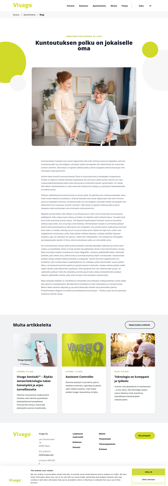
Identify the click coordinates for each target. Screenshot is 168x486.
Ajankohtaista (99, 6)
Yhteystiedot (105, 439)
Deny (148, 471)
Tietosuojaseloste (107, 444)
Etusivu (16, 14)
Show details (122, 481)
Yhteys (125, 6)
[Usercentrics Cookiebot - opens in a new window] (15, 481)
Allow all (148, 455)
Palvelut (71, 6)
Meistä (114, 6)
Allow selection (148, 463)
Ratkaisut (83, 6)
